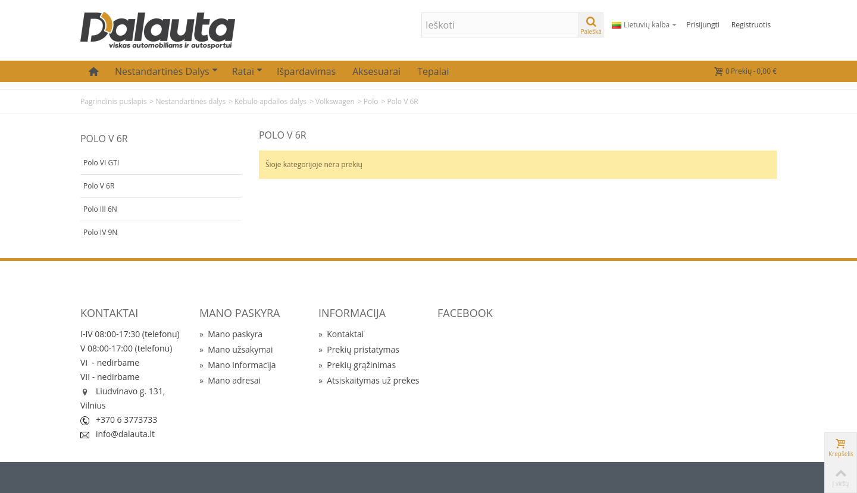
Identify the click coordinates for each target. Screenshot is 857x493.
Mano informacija (237, 364)
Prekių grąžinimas (357, 364)
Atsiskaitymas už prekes (368, 380)
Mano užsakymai (236, 349)
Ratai (247, 71)
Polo (371, 101)
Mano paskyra (230, 334)
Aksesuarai (376, 71)
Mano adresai (230, 380)
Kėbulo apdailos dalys (270, 101)
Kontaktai (341, 334)
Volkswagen (335, 101)
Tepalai (433, 71)
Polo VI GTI (101, 163)
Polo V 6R (98, 186)
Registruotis (751, 25)
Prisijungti (702, 25)
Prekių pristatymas (358, 349)
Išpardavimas (306, 71)
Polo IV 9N (100, 232)
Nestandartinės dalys (166, 71)
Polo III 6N (100, 209)
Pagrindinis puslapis (113, 101)
